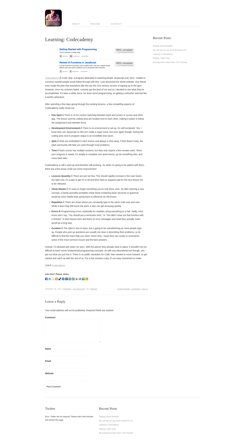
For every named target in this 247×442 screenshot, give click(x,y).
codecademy (123, 289)
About (76, 24)
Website (49, 373)
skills (145, 289)
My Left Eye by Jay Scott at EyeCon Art (169, 50)
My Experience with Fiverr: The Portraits (170, 62)
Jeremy (93, 289)
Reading (67, 289)
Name (48, 348)
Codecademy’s (52, 78)
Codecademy (58, 265)
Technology (78, 289)
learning (136, 289)
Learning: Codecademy (163, 54)
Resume (95, 24)
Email (48, 361)
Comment (50, 317)
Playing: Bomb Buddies (163, 46)
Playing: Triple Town (161, 58)
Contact (116, 24)
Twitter (50, 408)
